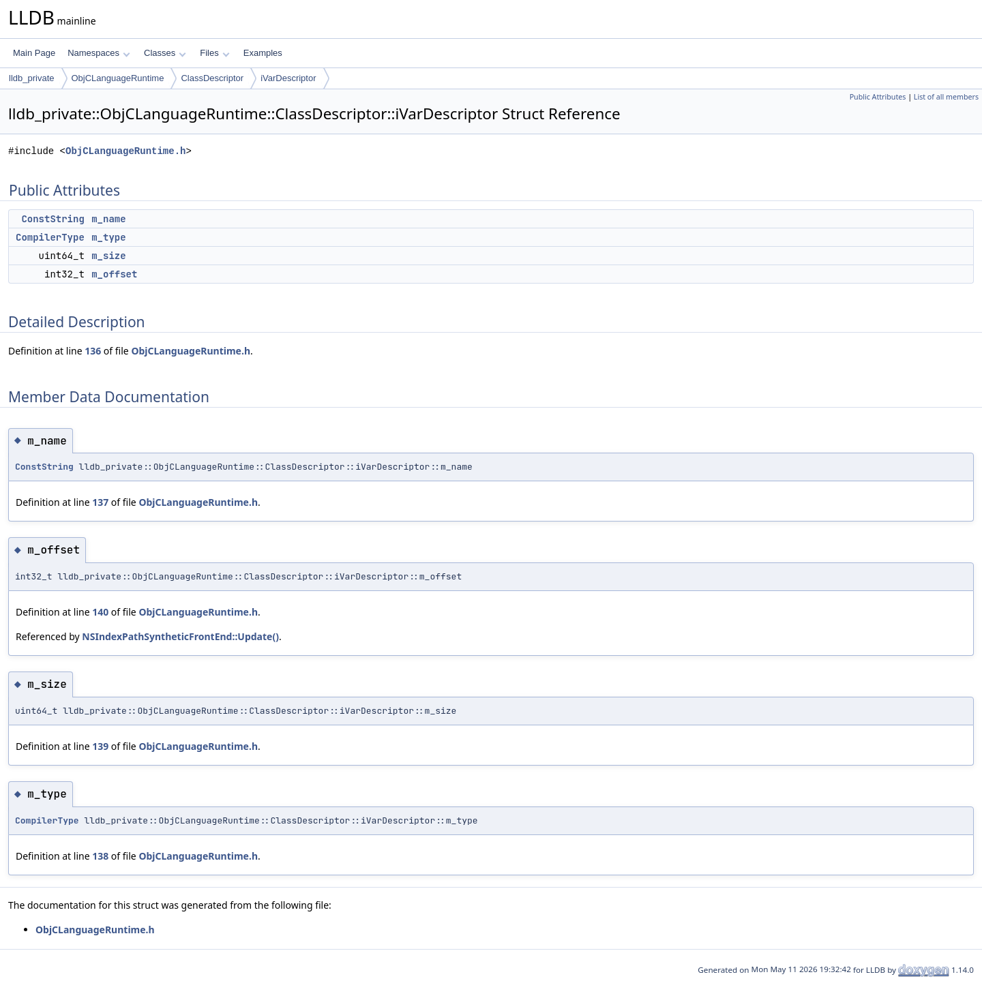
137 (100, 502)
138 (100, 855)
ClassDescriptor (212, 78)
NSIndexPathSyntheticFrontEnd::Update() (180, 636)
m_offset (114, 274)
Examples (262, 53)
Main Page (34, 53)
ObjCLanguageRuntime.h (125, 151)
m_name (108, 219)
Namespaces (99, 53)
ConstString (52, 219)
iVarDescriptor (288, 78)
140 (100, 611)
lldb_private (32, 78)
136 (93, 350)
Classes (165, 53)
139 (100, 746)
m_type (108, 237)
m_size (108, 256)
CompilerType (50, 237)
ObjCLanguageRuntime (118, 78)
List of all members (946, 97)
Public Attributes (878, 97)
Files (214, 53)
